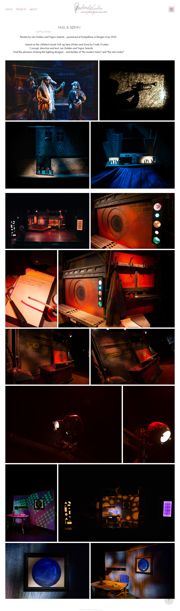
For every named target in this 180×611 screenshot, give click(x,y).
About (33, 9)
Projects (21, 9)
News (8, 9)
